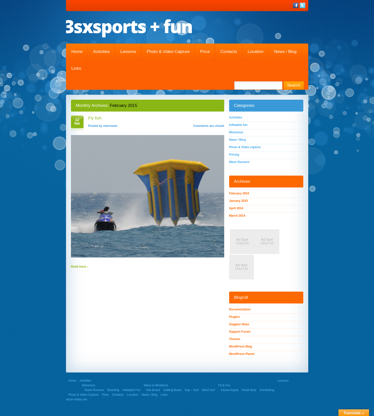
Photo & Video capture (168, 51)
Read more (78, 266)
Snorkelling (267, 390)
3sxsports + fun (128, 26)
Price (205, 51)
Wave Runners (239, 162)
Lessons (128, 51)
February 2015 (239, 193)
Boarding (113, 390)
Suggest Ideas (239, 324)
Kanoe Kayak (229, 390)
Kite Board (153, 390)
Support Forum (240, 331)
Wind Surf (208, 390)
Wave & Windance (156, 385)
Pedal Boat (249, 390)
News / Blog (285, 51)
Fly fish (95, 118)
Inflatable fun (238, 125)
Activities (101, 51)
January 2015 (238, 201)
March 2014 (237, 215)
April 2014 (236, 208)
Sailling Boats (172, 390)
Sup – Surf (192, 390)
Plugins (234, 317)
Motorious (236, 132)
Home (77, 51)
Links (76, 68)
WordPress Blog (240, 346)
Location (256, 51)
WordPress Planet (241, 354)
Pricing (234, 154)
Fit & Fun (224, 385)
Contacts (228, 51)
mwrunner (110, 126)
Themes (234, 339)
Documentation (240, 309)
